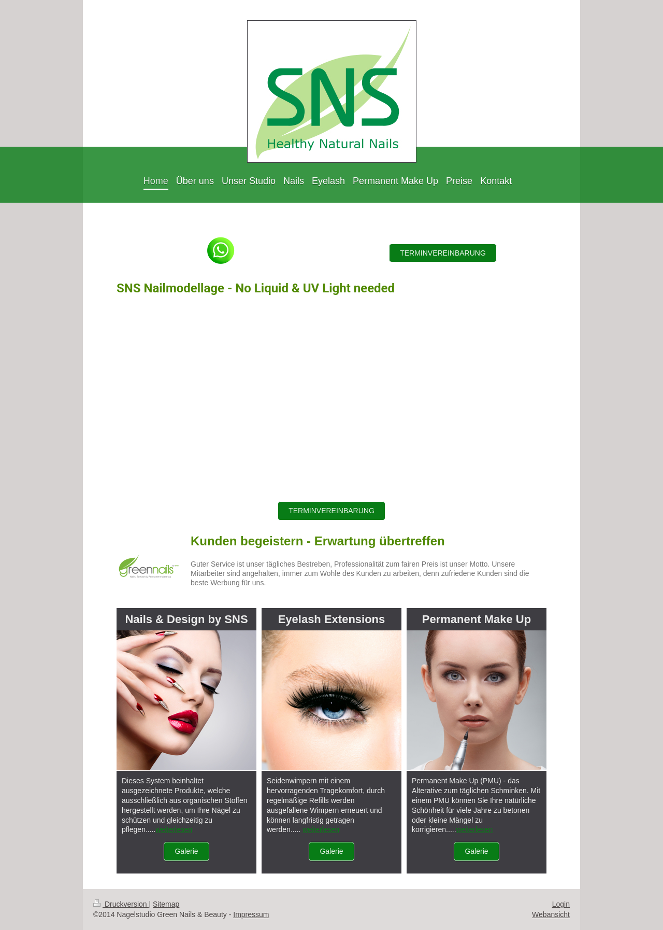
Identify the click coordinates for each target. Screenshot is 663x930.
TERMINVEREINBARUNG (443, 253)
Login (561, 904)
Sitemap (166, 904)
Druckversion (121, 904)
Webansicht (551, 914)
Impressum (251, 914)
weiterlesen (173, 829)
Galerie (186, 851)
